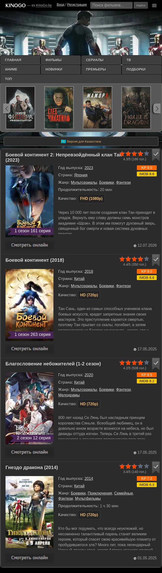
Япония (80, 175)
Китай (79, 279)
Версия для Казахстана (81, 141)
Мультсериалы (84, 182)
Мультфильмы (88, 498)
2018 (89, 271)
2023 (89, 168)
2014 (89, 479)
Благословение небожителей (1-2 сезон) (53, 363)
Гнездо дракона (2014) (32, 467)
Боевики (106, 182)
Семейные (123, 493)
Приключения (100, 493)
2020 (89, 375)
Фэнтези (123, 182)
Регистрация (77, 4)
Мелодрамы (69, 395)
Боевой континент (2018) (35, 260)
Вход (60, 4)
